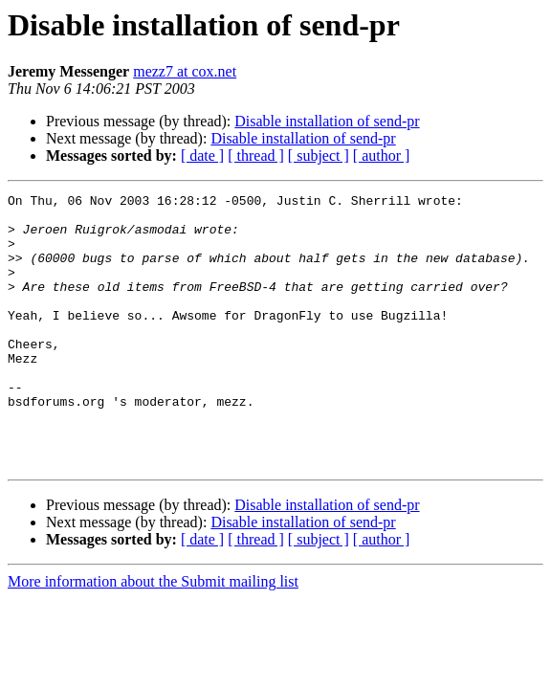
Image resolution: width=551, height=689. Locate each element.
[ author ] (381, 155)
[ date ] (202, 155)
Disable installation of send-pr (326, 121)
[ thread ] (256, 155)
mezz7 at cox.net (184, 71)
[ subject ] (318, 155)
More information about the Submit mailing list (153, 636)
